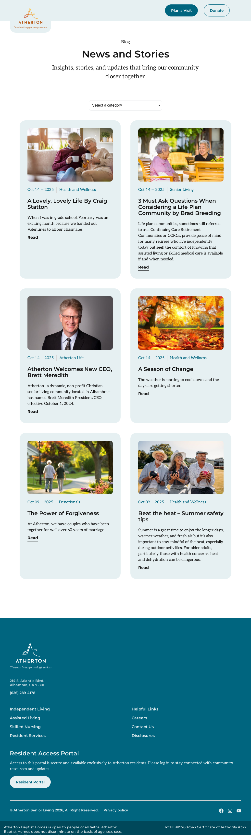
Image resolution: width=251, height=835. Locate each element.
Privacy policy (115, 810)
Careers (139, 718)
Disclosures (143, 735)
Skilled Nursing (25, 726)
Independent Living (30, 709)
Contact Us (143, 726)
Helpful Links (145, 709)
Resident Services (28, 735)
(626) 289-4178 (22, 693)
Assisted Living (25, 718)
